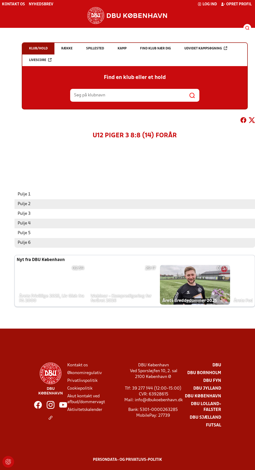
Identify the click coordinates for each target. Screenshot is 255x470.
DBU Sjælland (205, 417)
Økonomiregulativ (84, 373)
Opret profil (236, 4)
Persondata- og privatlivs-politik (127, 459)
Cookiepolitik (79, 388)
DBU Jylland (207, 388)
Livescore (40, 60)
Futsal (213, 425)
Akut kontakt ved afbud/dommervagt (86, 399)
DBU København (203, 396)
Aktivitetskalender (84, 410)
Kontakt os (13, 4)
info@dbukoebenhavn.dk (159, 400)
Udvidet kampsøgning (205, 48)
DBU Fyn (212, 380)
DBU (216, 365)
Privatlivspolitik (82, 380)
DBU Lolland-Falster (206, 407)
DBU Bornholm (204, 373)
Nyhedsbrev (41, 4)
